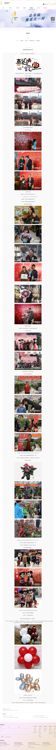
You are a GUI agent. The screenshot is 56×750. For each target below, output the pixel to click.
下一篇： (10, 710)
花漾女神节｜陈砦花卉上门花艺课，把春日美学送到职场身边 (11, 717)
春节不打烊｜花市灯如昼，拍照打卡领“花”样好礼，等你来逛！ (41, 717)
